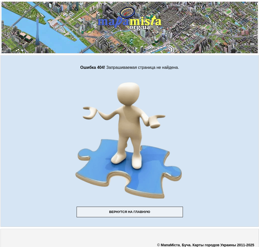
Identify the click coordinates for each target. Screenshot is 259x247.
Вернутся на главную (129, 212)
